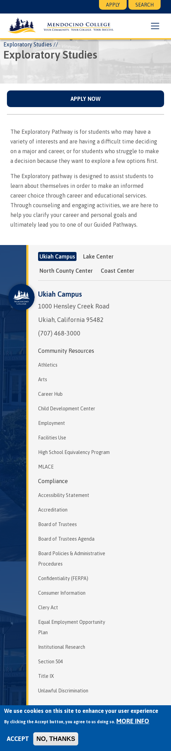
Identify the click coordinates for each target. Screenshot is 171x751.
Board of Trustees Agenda (66, 539)
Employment (51, 423)
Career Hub (50, 394)
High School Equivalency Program (74, 452)
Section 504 (50, 661)
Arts (42, 379)
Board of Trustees (57, 524)
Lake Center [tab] (98, 256)
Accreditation (53, 510)
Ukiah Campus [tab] (57, 256)
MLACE (46, 467)
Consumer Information (62, 593)
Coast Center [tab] (117, 271)
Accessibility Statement (63, 495)
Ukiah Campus (60, 294)
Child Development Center (66, 408)
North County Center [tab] (66, 271)
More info (132, 721)
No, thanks (55, 738)
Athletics (47, 365)
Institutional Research (61, 647)
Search (144, 5)
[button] (155, 26)
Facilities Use (52, 437)
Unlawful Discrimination (63, 690)
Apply (113, 5)
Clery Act (48, 607)
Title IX (46, 676)
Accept (18, 738)
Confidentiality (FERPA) (63, 578)
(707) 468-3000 (59, 333)
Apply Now (86, 99)
